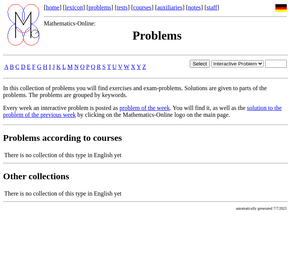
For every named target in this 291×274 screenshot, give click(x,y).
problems (99, 7)
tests (122, 7)
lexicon (74, 7)
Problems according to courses (62, 138)
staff (211, 7)
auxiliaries (169, 7)
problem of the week (145, 108)
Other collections (36, 176)
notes (194, 7)
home (52, 7)
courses (142, 7)
